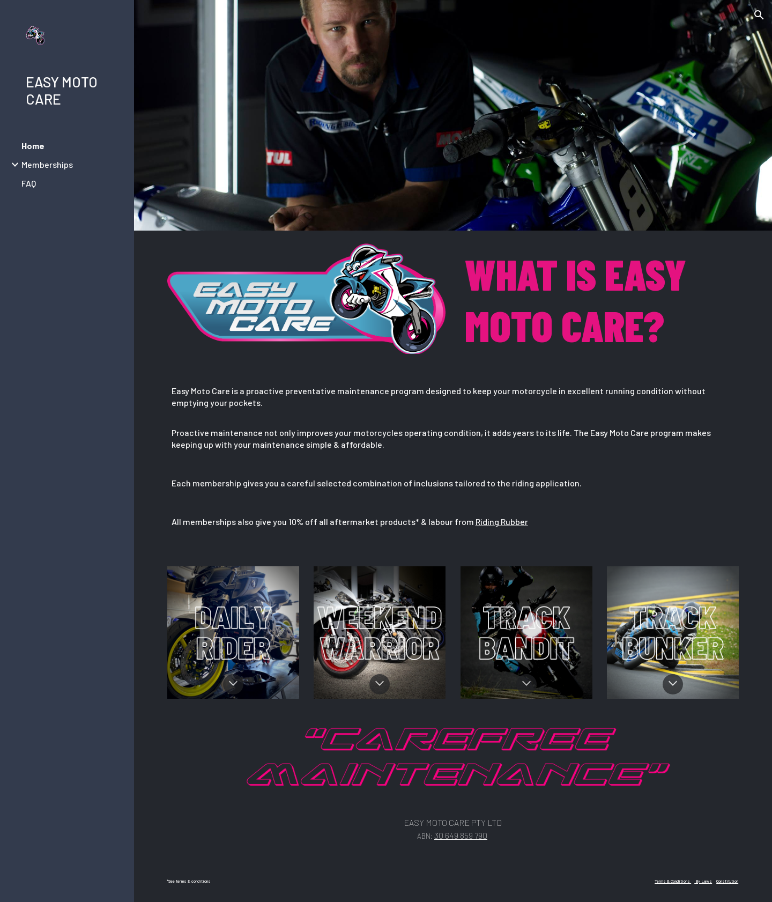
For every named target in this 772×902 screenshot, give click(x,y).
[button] (759, 15)
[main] (600, 299)
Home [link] (32, 146)
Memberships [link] (47, 164)
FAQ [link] (28, 183)
